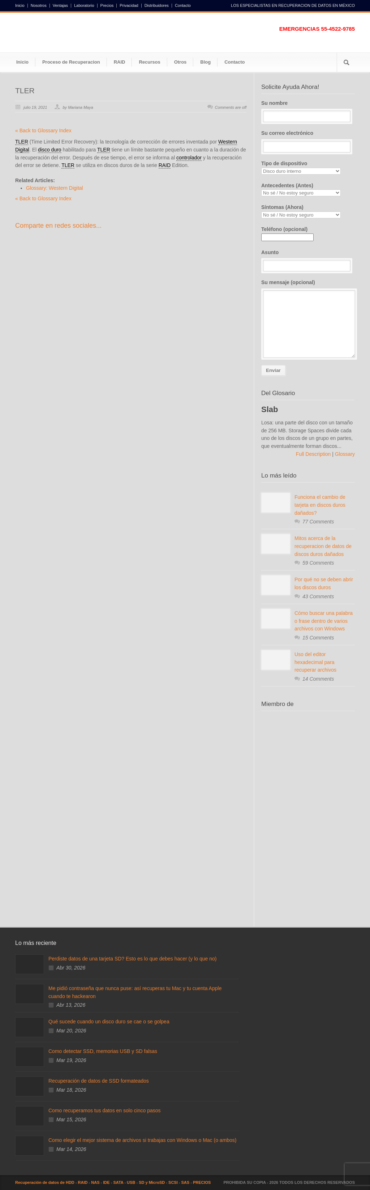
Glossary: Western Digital (54, 188)
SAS (185, 1182)
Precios (107, 6)
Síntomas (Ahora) (308, 211)
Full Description (314, 454)
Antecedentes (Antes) (308, 190)
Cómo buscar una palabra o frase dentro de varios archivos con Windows (323, 621)
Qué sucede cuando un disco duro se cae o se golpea (108, 1021)
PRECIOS (202, 1182)
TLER (25, 90)
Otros (180, 62)
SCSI (173, 1182)
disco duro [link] (49, 150)
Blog (205, 62)
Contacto (183, 6)
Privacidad (129, 6)
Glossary (344, 454)
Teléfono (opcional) (287, 233)
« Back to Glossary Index (43, 130)
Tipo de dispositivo (308, 167)
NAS (95, 1182)
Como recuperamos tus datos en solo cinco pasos (104, 1110)
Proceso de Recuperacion (71, 62)
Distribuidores (157, 6)
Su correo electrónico (308, 141)
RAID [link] (165, 165)
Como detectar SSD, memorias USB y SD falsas (102, 1051)
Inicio (20, 6)
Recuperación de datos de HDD (44, 1182)
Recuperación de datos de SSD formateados (98, 1081)
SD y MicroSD (152, 1182)
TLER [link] (21, 142)
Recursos (149, 62)
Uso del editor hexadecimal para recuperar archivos (315, 662)
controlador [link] (189, 157)
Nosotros (39, 6)
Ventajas (60, 6)
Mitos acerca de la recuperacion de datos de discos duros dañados (323, 546)
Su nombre (308, 111)
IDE (106, 1182)
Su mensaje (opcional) (308, 318)
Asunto (308, 260)
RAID (119, 62)
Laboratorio (84, 6)
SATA (118, 1182)
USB (131, 1182)
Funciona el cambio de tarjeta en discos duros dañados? (319, 504)
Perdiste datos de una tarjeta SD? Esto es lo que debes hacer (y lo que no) (132, 959)
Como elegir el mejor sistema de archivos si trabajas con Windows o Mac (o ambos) (142, 1140)
